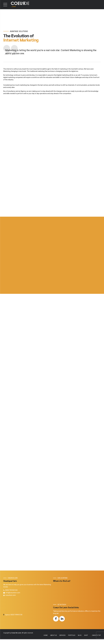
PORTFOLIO (71, 636)
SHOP (86, 636)
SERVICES (62, 636)
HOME (46, 636)
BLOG (79, 636)
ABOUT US (53, 636)
